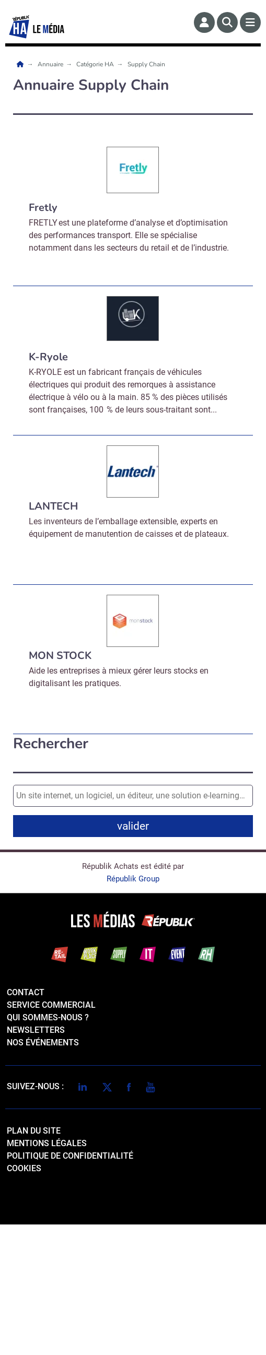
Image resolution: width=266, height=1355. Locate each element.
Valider (135, 927)
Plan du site (34, 1261)
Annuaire (51, 64)
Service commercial (51, 1135)
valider (133, 826)
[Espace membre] (204, 22)
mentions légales (47, 1274)
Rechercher (50, 743)
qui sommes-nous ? (48, 1148)
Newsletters (36, 1160)
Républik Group (133, 1009)
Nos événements (43, 1173)
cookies (24, 1299)
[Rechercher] (227, 22)
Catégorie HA (95, 64)
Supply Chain (146, 64)
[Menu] (250, 22)
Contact (25, 1123)
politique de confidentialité (70, 1286)
